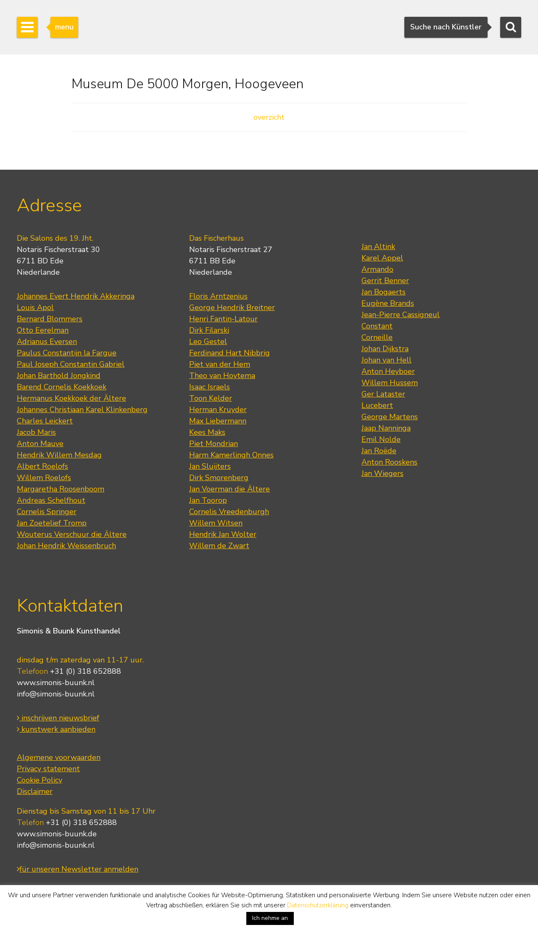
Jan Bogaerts (383, 292)
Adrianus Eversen (47, 341)
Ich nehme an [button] (270, 918)
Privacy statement (48, 769)
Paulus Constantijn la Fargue (66, 353)
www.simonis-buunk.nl (56, 683)
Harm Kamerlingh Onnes (231, 455)
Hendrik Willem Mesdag (59, 455)
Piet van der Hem (219, 364)
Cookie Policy (39, 780)
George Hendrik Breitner (232, 307)
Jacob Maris (36, 432)
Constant (377, 326)
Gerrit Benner (385, 281)
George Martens (389, 417)
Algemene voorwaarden (58, 757)
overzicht (269, 117)
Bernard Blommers (49, 319)
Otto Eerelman (43, 330)
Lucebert (377, 405)
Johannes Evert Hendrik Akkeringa (75, 296)
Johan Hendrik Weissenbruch (66, 546)
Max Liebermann (217, 421)
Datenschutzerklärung (317, 905)
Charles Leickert (45, 421)
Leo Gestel (208, 341)
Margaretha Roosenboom (60, 489)
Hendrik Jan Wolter (222, 534)
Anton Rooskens (389, 462)
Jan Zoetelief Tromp (52, 523)
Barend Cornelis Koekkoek (61, 387)
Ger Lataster (383, 394)
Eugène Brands (387, 303)
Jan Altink (378, 247)
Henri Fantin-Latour (223, 319)
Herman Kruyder (218, 410)
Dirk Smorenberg (218, 478)
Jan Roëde (378, 451)
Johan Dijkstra (385, 349)
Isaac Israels (209, 387)
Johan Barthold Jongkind (58, 375)
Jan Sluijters (210, 466)
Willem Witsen (216, 523)
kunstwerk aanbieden (56, 729)
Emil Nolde (381, 439)
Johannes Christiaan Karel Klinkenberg (82, 410)
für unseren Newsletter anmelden (77, 869)
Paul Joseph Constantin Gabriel (70, 364)
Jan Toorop (208, 500)
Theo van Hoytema (222, 375)
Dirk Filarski (209, 330)
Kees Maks (207, 432)
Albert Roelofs (42, 466)
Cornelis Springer (46, 512)
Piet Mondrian (213, 444)
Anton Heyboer (388, 371)
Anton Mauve (40, 444)
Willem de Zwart (219, 546)
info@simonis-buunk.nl (56, 694)
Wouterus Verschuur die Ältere (72, 534)
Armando (377, 269)
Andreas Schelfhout (51, 500)
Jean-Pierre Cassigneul (400, 315)
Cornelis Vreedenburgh (229, 512)
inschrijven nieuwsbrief (58, 718)
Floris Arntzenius (218, 296)
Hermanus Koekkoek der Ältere (71, 398)
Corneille (377, 337)
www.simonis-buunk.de (57, 834)
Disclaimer (35, 791)
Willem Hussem (389, 383)
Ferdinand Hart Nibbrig (229, 353)
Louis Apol (35, 307)
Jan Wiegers (382, 473)
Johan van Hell (386, 360)
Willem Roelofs (44, 478)
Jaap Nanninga (386, 428)
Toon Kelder (210, 398)
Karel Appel (382, 258)
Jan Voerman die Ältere (229, 489)
